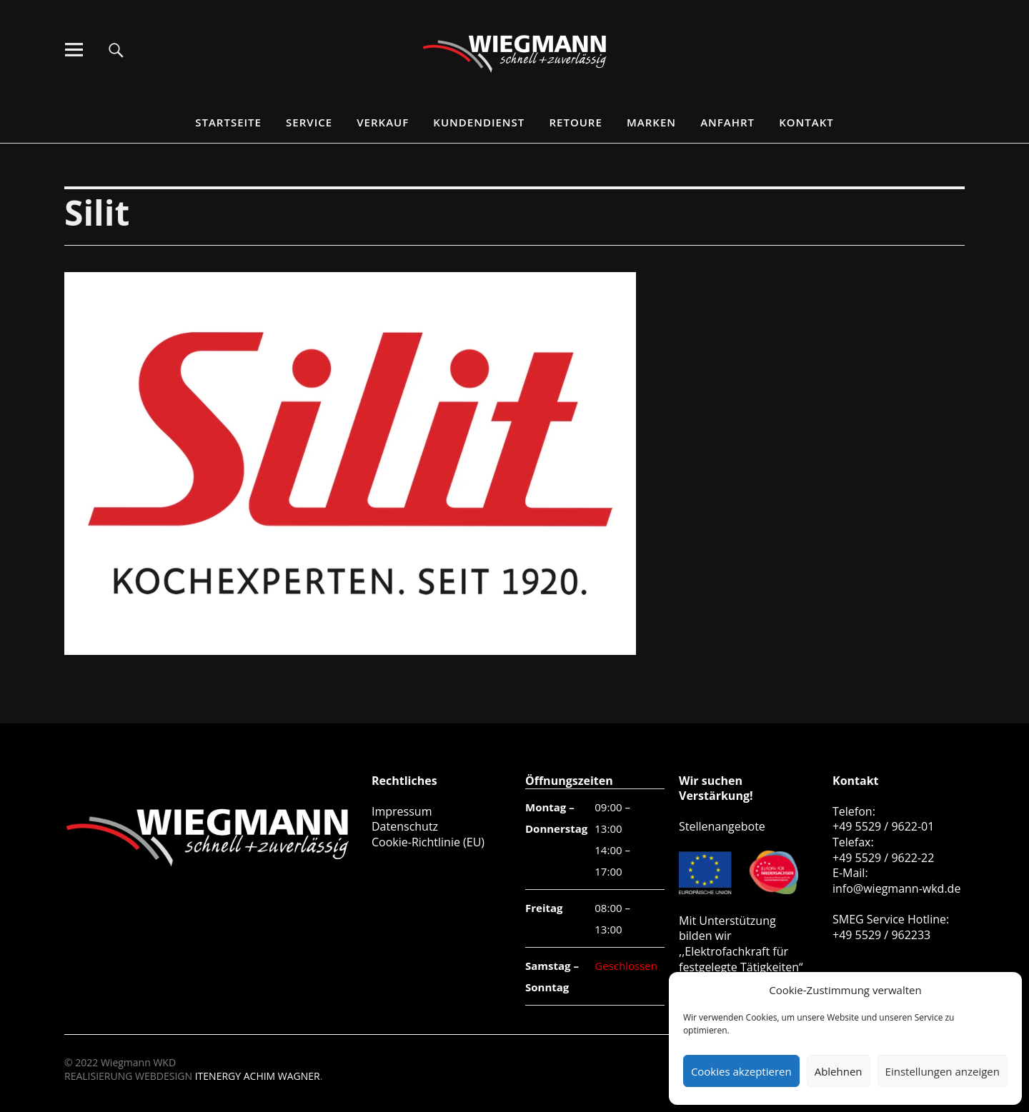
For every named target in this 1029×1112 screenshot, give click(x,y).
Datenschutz (405, 826)
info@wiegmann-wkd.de (896, 888)
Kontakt (806, 122)
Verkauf (383, 122)
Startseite (228, 122)
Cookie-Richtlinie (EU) (428, 842)
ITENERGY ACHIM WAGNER (257, 1076)
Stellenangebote (722, 826)
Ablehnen (839, 1071)
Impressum (402, 811)
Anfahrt (727, 122)
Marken (651, 122)
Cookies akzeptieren (741, 1071)
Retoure (576, 122)
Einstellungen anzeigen (942, 1071)
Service (309, 122)
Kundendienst (479, 122)
